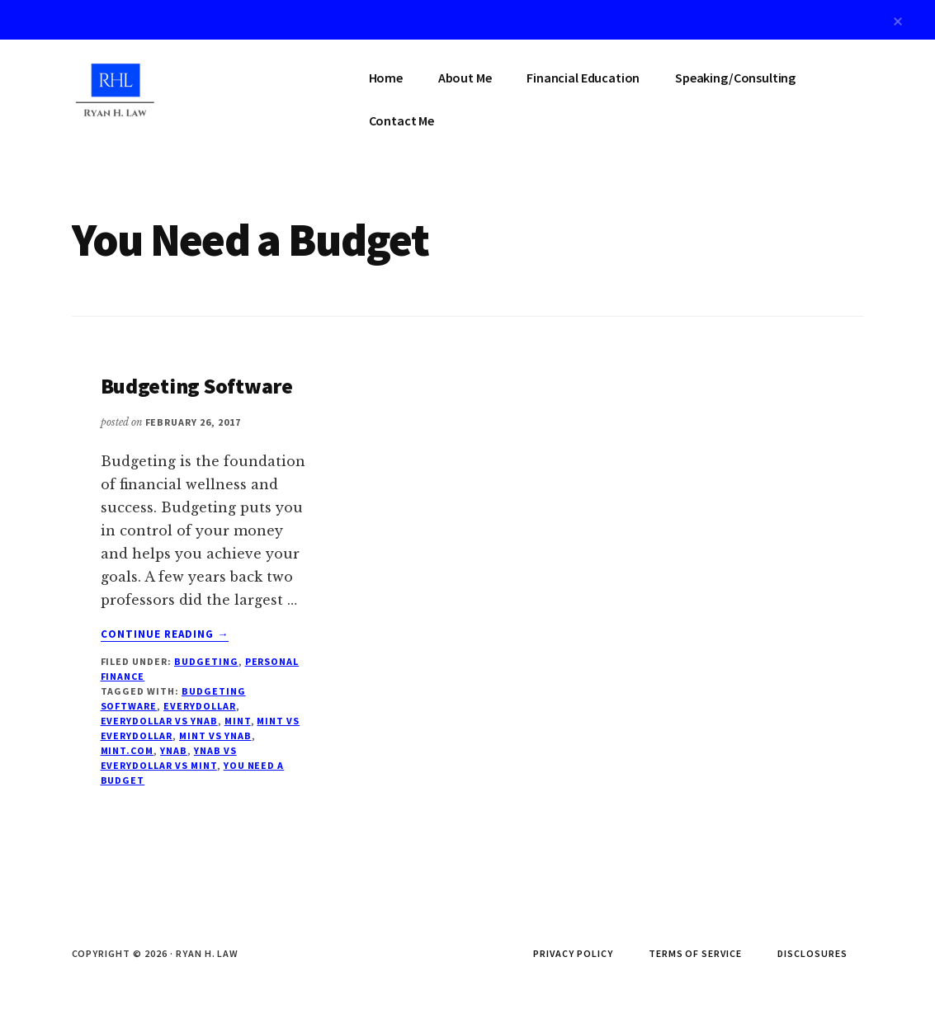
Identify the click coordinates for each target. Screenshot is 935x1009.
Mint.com (127, 750)
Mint (237, 720)
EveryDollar (199, 706)
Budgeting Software (197, 385)
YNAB (173, 750)
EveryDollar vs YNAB (159, 720)
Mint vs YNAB (215, 735)
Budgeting (206, 661)
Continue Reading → (165, 634)
